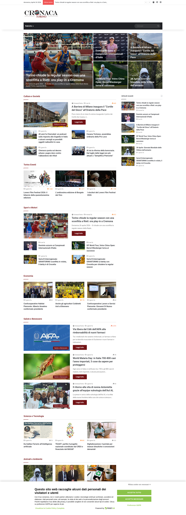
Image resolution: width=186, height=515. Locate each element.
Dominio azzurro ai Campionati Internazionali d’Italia (109, 54)
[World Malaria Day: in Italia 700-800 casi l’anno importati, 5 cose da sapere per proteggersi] (47, 367)
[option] (93, 61)
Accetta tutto (134, 493)
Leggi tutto (79, 122)
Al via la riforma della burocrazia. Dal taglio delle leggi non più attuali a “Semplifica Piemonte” (101, 153)
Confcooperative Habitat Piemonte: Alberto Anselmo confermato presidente (35, 306)
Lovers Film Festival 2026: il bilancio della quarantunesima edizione (36, 195)
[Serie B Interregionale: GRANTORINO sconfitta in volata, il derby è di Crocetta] (30, 259)
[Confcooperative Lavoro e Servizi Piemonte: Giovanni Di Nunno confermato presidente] (101, 290)
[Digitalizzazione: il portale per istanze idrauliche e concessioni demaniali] (101, 430)
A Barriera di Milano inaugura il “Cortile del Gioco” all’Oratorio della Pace (147, 127)
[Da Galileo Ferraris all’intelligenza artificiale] (38, 430)
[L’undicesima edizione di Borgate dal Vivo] (69, 178)
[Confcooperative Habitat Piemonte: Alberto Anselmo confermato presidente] (38, 290)
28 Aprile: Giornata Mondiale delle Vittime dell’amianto (142, 82)
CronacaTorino (78, 103)
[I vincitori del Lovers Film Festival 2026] (101, 178)
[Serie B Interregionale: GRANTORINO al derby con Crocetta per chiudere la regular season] (78, 259)
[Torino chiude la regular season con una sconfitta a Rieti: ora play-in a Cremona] (58, 61)
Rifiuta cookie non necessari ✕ (139, 484)
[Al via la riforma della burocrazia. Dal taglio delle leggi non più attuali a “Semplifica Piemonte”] (78, 150)
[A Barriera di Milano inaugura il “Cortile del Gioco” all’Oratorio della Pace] (46, 114)
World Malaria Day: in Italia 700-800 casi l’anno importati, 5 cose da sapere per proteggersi (94, 361)
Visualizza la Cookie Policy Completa (49, 508)
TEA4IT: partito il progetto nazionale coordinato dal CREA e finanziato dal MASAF (69, 446)
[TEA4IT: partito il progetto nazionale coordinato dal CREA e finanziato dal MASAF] (69, 430)
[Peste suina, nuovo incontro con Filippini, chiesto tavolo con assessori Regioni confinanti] (69, 473)
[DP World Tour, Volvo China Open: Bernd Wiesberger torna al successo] (110, 75)
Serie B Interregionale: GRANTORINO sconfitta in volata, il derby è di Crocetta (53, 262)
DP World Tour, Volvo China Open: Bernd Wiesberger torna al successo (110, 82)
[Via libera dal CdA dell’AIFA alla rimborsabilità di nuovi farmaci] (47, 338)
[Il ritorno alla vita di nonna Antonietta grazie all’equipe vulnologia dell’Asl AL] (47, 396)
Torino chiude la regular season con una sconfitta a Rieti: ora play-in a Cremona (82, 2)
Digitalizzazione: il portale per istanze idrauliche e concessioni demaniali (100, 446)
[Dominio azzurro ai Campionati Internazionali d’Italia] (110, 47)
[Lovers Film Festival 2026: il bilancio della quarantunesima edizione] (38, 178)
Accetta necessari (134, 499)
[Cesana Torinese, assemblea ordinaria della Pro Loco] (78, 134)
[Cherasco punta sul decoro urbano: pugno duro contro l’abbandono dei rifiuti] (30, 150)
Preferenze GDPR (134, 505)
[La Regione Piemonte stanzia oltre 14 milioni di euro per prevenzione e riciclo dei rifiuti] (101, 473)
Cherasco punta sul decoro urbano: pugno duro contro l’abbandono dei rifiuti (50, 153)
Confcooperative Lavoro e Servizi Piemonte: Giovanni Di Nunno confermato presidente (101, 306)
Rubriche (28, 26)
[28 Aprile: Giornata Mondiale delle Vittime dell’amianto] (145, 75)
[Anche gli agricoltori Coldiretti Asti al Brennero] (69, 290)
